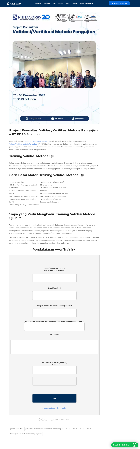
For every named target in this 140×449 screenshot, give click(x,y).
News (67, 3)
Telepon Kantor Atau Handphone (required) (54, 311)
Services (47, 3)
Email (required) (54, 294)
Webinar (75, 3)
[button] (38, 3)
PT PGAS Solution (85, 429)
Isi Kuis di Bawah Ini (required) (54, 385)
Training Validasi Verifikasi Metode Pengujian (26, 434)
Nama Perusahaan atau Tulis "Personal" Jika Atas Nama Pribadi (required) (54, 325)
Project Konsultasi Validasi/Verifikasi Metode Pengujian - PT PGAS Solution (51, 429)
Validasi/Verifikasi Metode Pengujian (23, 144)
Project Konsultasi (16, 429)
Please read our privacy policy (54, 408)
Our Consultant (58, 3)
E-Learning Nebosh (86, 3)
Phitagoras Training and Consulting (36, 141)
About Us (38, 3)
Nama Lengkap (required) (54, 276)
